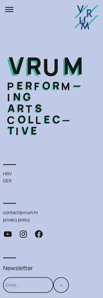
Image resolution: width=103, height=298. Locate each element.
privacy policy (16, 220)
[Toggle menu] (9, 9)
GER (7, 181)
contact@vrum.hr (20, 212)
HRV (7, 174)
